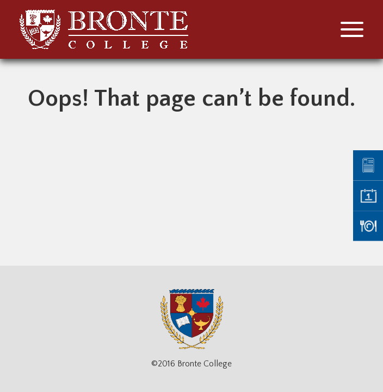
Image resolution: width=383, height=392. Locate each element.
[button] (352, 29)
